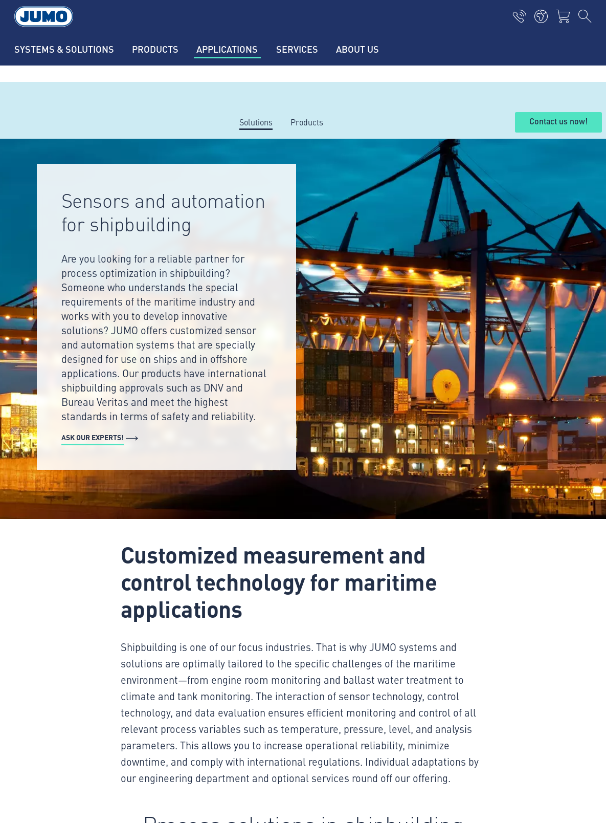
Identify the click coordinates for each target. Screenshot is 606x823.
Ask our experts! (92, 437)
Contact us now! (558, 121)
